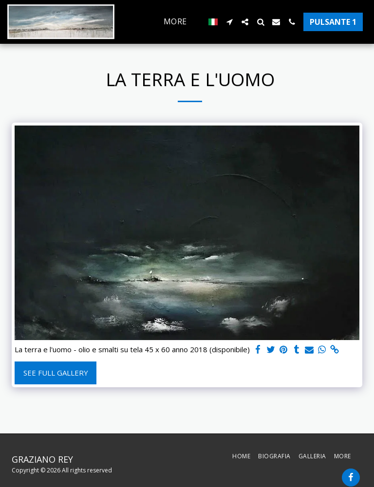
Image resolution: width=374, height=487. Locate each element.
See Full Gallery (55, 373)
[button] (229, 22)
